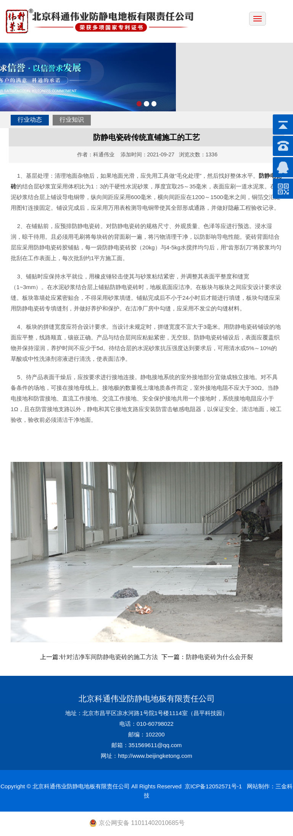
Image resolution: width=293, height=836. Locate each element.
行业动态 (30, 119)
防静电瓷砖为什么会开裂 (219, 657)
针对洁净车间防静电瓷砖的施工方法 (109, 657)
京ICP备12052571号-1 (213, 786)
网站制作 (258, 786)
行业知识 (72, 119)
